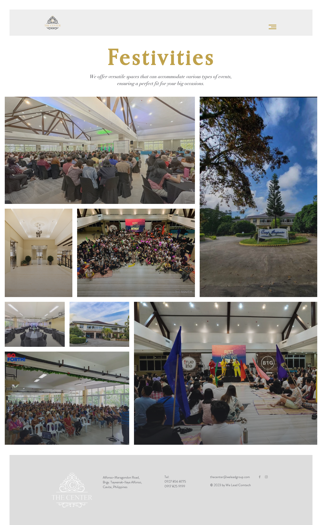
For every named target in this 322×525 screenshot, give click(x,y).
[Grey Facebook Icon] (260, 477)
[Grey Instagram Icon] (266, 477)
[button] (272, 27)
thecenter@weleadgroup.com (230, 477)
